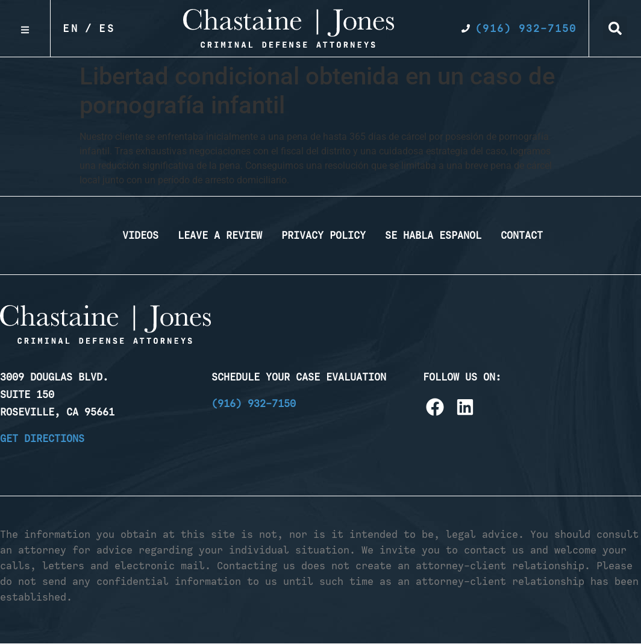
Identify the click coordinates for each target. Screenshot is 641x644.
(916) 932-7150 (253, 403)
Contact (522, 235)
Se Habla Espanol (433, 235)
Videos (140, 235)
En (71, 28)
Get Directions (42, 438)
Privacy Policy (323, 235)
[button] (615, 28)
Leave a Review (220, 235)
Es (107, 28)
